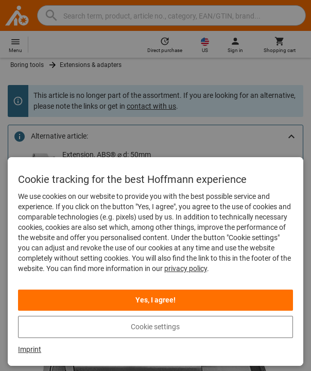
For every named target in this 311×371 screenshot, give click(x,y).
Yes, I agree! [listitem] (155, 300)
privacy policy (185, 268)
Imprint (29, 349)
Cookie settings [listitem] (155, 327)
